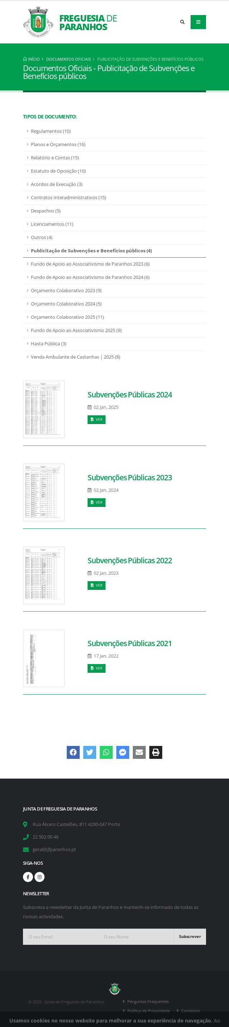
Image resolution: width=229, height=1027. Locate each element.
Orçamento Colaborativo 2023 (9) (66, 291)
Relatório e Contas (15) (55, 158)
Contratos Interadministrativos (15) (68, 198)
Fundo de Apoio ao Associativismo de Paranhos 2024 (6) (90, 277)
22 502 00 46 (46, 837)
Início (31, 59)
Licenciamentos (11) (52, 224)
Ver (96, 419)
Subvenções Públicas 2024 (130, 394)
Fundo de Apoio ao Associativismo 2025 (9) (76, 330)
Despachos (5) (46, 211)
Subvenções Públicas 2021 (130, 643)
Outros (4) (41, 237)
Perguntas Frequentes (148, 1001)
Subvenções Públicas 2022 (130, 560)
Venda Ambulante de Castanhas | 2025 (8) (75, 357)
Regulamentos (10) (51, 131)
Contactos (190, 1010)
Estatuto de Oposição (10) (58, 171)
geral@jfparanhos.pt (54, 849)
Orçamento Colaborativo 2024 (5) (66, 304)
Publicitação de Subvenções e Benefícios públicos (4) (91, 251)
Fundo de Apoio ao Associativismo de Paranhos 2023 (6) (90, 264)
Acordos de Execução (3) (57, 184)
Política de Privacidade (148, 1010)
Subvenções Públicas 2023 (130, 477)
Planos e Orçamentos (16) (58, 144)
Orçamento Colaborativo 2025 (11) (67, 317)
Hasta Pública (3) (48, 344)
